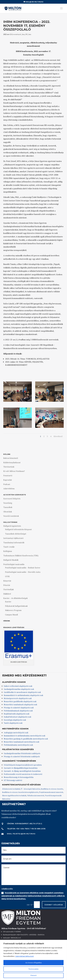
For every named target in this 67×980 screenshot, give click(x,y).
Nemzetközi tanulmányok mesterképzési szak (21, 742)
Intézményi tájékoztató (13, 538)
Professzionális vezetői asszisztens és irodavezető (23, 774)
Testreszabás (33, 969)
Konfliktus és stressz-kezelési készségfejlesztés (20, 792)
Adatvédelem (9, 488)
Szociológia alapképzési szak (15, 720)
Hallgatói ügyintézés (12, 526)
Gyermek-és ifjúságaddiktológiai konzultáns (20, 768)
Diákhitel (7, 593)
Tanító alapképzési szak (13, 723)
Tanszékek (7, 507)
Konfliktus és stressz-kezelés (52, 789)
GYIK (7, 576)
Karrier (8, 601)
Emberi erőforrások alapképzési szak (18, 686)
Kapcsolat (7, 480)
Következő (58, 436)
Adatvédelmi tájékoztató (24, 956)
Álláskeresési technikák (11, 789)
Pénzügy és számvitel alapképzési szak (19, 707)
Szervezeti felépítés (11, 498)
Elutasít (33, 975)
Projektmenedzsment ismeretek (51, 792)
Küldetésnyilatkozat (12, 462)
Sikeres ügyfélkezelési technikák (14, 795)
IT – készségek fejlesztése (30, 789)
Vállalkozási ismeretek (35, 795)
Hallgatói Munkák (10, 560)
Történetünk (8, 466)
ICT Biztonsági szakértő (13, 780)
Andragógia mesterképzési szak (16, 732)
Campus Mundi (11, 614)
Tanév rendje (9, 546)
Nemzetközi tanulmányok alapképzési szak (20, 704)
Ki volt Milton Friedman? (14, 471)
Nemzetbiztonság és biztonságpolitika (19, 777)
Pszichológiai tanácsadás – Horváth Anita (22, 572)
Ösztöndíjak (8, 589)
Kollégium (7, 551)
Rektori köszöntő (10, 458)
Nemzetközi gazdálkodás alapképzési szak (20, 701)
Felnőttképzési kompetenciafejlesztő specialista (23, 765)
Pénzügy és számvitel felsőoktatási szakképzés (22, 756)
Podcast (6, 484)
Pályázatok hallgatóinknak (16, 606)
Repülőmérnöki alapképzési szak (16, 714)
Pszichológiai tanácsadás (13, 564)
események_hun (19, 34)
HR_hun (28, 34)
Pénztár (6, 585)
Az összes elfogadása (33, 962)
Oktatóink (7, 511)
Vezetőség (7, 503)
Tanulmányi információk (13, 542)
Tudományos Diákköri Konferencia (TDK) (20, 555)
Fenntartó (7, 475)
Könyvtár (7, 580)
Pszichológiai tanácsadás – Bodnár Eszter (22, 567)
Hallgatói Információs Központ (18, 529)
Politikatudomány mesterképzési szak (18, 745)
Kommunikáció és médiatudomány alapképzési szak (23, 695)
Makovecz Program (13, 610)
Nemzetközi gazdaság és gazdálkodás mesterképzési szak (26, 739)
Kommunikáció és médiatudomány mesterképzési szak (24, 736)
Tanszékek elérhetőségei (15, 533)
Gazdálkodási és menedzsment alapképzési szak (22, 692)
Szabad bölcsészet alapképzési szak (17, 717)
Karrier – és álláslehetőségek (15, 598)
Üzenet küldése (54, 905)
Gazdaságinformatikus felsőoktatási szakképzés (22, 753)
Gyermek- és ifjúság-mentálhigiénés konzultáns (22, 771)
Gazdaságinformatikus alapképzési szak (19, 689)
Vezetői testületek (11, 516)
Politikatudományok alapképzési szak (18, 711)
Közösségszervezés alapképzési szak (18, 698)
